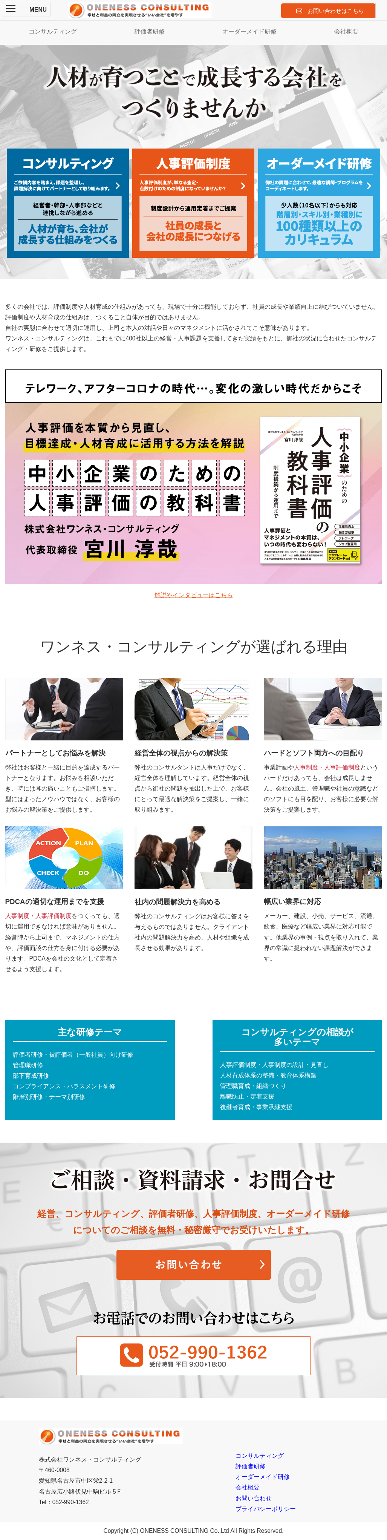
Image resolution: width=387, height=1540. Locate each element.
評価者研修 (150, 31)
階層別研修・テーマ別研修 (49, 1097)
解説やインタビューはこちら (193, 595)
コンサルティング (53, 31)
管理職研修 (28, 1065)
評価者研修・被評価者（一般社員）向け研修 (73, 1054)
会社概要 (346, 31)
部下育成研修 (31, 1076)
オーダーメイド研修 (249, 31)
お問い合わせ (254, 1498)
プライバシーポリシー (266, 1509)
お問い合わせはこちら (335, 11)
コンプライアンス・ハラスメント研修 (64, 1086)
